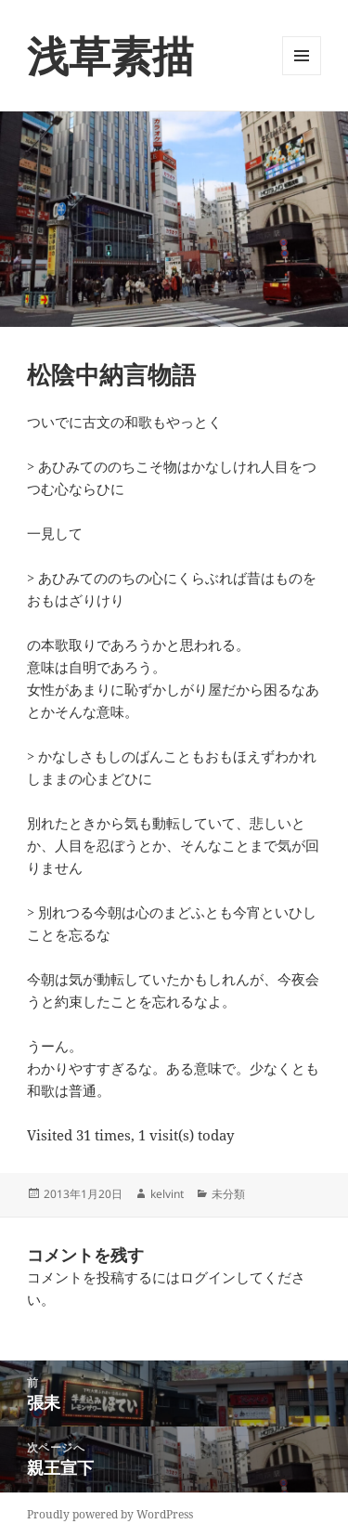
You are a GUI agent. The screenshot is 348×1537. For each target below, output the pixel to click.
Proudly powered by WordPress (110, 1514)
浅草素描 (110, 55)
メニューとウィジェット (301, 74)
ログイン (208, 1277)
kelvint (167, 1194)
